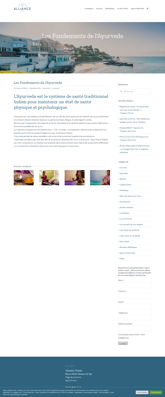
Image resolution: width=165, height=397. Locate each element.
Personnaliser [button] (142, 392)
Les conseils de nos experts (131, 224)
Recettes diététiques (128, 247)
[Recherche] (147, 8)
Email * (121, 302)
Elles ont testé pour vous (130, 196)
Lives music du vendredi (130, 236)
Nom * (121, 280)
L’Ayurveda (19, 136)
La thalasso (124, 213)
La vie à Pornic (126, 219)
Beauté (123, 179)
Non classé (124, 241)
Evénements (125, 201)
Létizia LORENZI (21, 88)
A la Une (123, 167)
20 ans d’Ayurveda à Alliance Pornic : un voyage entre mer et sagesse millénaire (135, 149)
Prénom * (122, 291)
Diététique (124, 190)
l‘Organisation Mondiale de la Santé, (40, 123)
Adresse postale (125, 324)
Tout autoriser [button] (156, 392)
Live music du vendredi (129, 230)
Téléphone (123, 313)
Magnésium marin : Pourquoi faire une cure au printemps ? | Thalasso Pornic (134, 109)
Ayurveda (46, 88)
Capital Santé (125, 184)
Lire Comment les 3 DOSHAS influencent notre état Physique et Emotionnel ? (46, 146)
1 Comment (55, 88)
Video (122, 258)
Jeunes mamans (126, 207)
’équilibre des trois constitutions (75, 139)
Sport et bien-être (127, 253)
